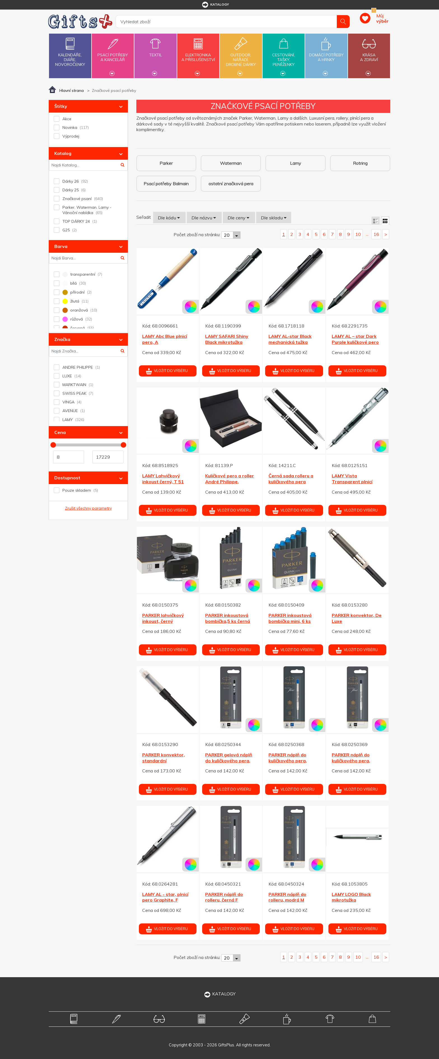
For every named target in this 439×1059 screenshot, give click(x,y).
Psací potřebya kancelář (113, 54)
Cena (60, 432)
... (367, 234)
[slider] (53, 445)
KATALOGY (219, 994)
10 (358, 234)
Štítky (60, 106)
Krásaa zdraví (369, 54)
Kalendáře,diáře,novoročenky (70, 51)
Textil (155, 52)
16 (376, 234)
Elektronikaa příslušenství (198, 54)
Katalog (62, 153)
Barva (60, 246)
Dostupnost (67, 477)
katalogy (215, 5)
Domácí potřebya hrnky (326, 54)
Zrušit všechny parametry (88, 508)
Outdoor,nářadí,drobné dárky (241, 55)
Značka (62, 339)
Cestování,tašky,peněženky (283, 55)
